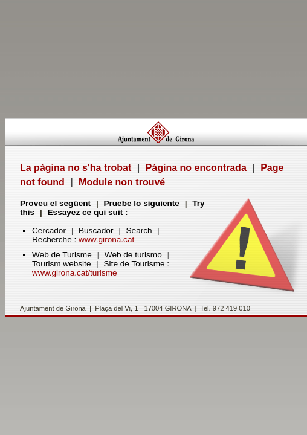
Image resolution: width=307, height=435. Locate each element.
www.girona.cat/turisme (74, 272)
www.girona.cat (106, 239)
